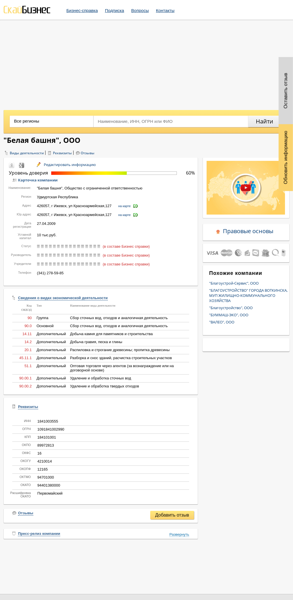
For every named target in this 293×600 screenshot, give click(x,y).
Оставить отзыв (285, 91)
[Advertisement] (146, 63)
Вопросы (140, 10)
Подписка (114, 10)
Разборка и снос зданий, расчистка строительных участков (121, 358)
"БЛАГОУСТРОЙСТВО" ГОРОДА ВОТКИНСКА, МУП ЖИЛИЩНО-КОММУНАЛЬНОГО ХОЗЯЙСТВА (248, 295)
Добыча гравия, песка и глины (96, 342)
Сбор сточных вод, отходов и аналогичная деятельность (119, 318)
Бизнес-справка (82, 10)
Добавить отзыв (172, 515)
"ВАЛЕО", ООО (221, 322)
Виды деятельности (27, 153)
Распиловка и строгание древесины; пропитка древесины (120, 350)
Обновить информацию (285, 157)
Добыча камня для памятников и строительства (111, 334)
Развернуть (179, 534)
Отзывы (87, 153)
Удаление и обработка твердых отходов (104, 386)
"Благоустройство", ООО (231, 307)
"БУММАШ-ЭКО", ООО (228, 314)
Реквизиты (62, 153)
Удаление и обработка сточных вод (100, 378)
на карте (124, 206)
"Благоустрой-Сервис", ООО (234, 283)
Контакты (165, 10)
